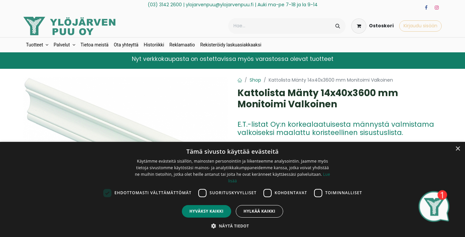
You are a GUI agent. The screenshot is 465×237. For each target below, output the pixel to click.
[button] (232, 226)
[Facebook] (426, 7)
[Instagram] (436, 7)
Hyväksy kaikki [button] (206, 211)
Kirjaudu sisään (420, 25)
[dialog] (232, 189)
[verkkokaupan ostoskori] (372, 26)
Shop (255, 80)
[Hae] (338, 26)
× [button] (457, 148)
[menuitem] (37, 45)
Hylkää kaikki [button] (259, 211)
